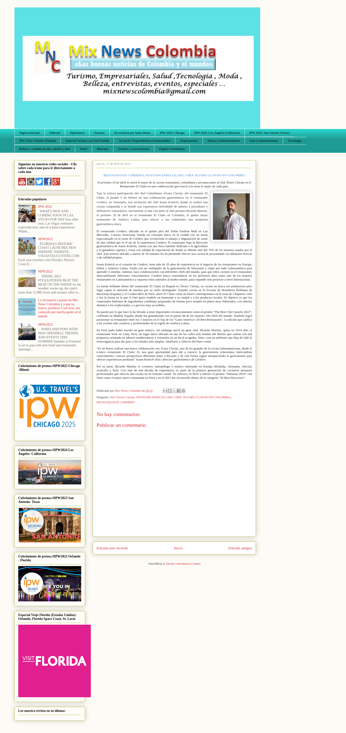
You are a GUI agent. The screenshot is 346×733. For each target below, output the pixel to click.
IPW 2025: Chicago (172, 132)
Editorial (54, 132)
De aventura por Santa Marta (132, 132)
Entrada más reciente (112, 548)
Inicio (178, 548)
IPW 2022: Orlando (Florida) (37, 140)
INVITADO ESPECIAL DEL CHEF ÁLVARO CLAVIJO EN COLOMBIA (183, 397)
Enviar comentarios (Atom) (183, 563)
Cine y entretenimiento (263, 140)
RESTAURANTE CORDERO (116, 402)
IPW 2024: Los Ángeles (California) (217, 132)
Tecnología (295, 140)
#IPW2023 (45, 239)
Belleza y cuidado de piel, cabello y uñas (44, 149)
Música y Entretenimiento (223, 140)
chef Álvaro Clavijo (122, 397)
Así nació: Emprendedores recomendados (144, 140)
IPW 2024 (45, 206)
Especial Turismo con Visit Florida (87, 140)
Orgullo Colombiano (172, 149)
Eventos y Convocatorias (133, 149)
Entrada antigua (240, 548)
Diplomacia (77, 132)
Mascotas (102, 149)
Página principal (29, 132)
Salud (83, 149)
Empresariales (189, 140)
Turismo (99, 132)
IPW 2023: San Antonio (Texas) (269, 132)
